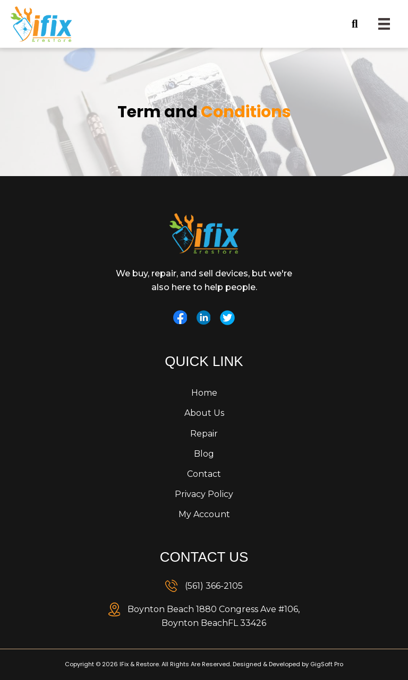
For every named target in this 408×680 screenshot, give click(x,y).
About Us (204, 413)
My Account (204, 514)
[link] (204, 586)
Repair (204, 434)
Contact (204, 474)
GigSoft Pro (326, 664)
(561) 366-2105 (214, 586)
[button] (328, 24)
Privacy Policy (204, 494)
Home (204, 393)
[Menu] (384, 24)
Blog (204, 454)
